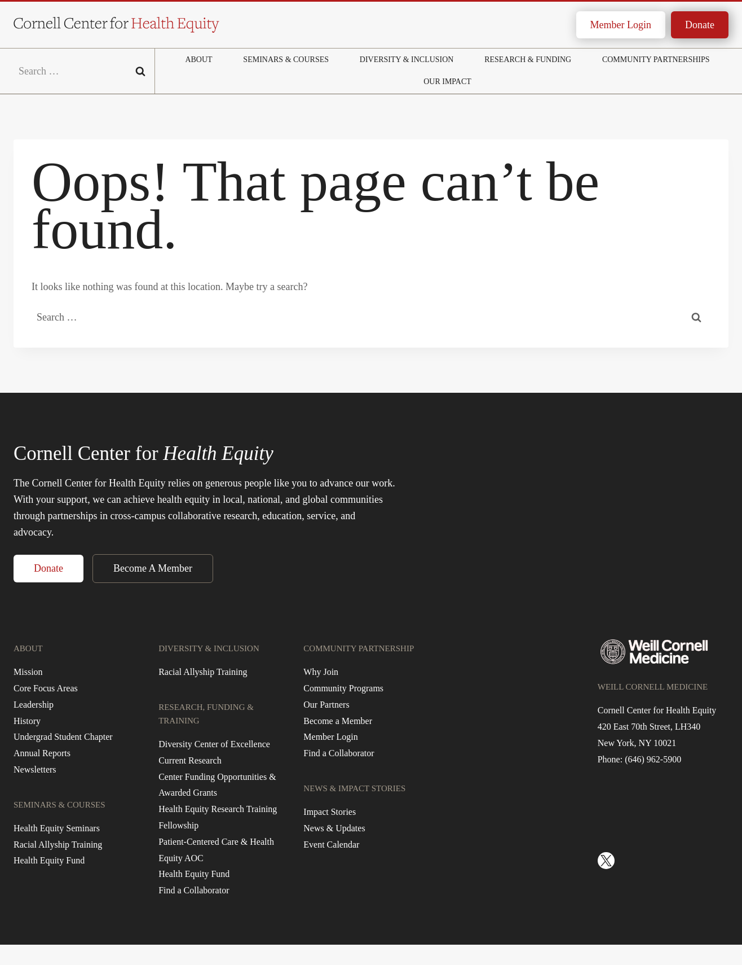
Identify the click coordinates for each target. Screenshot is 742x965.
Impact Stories (329, 812)
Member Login (620, 24)
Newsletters (35, 769)
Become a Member (337, 721)
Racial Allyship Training (58, 844)
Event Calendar (331, 844)
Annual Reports (42, 753)
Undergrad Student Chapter (63, 737)
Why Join (320, 672)
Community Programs (343, 688)
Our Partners (326, 704)
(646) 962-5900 (653, 759)
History (27, 721)
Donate (699, 24)
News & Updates (334, 828)
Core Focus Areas (46, 688)
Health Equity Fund (49, 860)
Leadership (34, 704)
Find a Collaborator (193, 890)
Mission (28, 672)
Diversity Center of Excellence (214, 744)
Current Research (190, 760)
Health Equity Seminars (57, 828)
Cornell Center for (143, 453)
